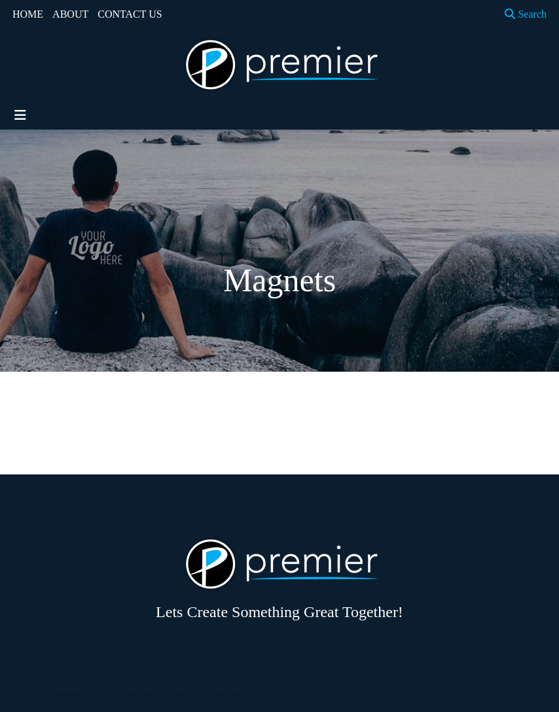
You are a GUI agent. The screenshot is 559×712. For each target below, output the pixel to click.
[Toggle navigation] (20, 115)
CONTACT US (130, 14)
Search (526, 14)
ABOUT (70, 14)
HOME (27, 14)
